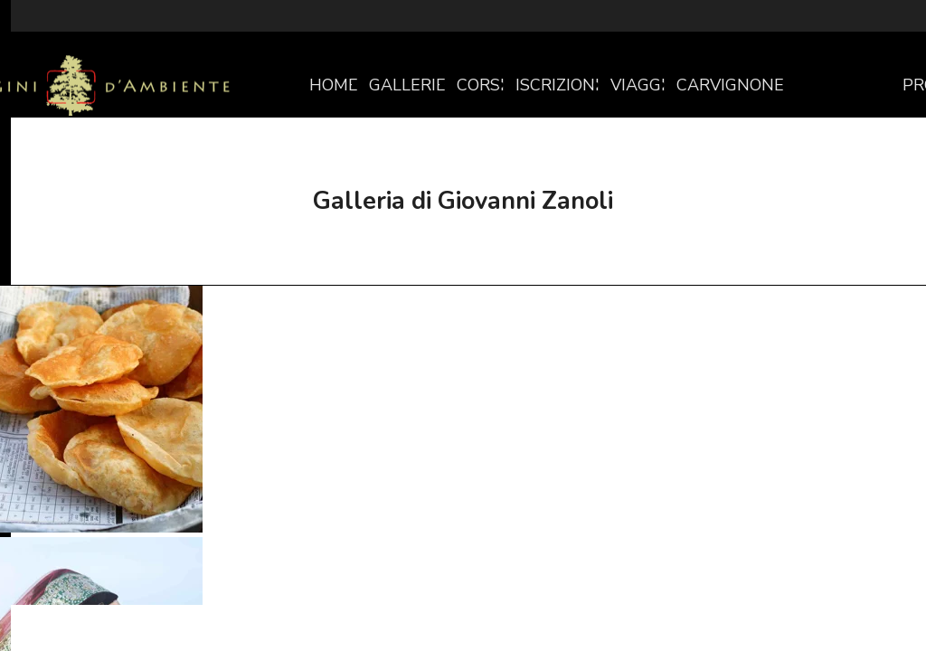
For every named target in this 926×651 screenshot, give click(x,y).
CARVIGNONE (730, 85)
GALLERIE (407, 85)
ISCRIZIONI (557, 85)
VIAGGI (638, 85)
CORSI (481, 85)
